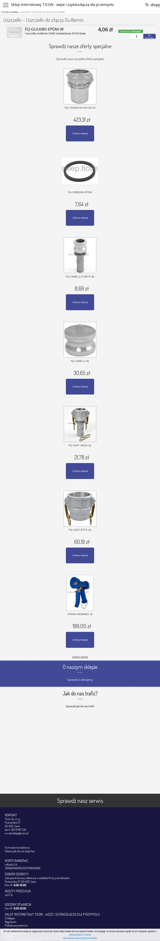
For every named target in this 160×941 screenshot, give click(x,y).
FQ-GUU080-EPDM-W (44, 29)
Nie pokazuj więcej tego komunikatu (80, 938)
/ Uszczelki (24, 12)
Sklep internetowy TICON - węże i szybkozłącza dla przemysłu (62, 4)
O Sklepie (10, 918)
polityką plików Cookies (80, 934)
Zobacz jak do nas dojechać (20, 851)
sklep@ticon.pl (20, 833)
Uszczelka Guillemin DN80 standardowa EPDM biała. (55, 33)
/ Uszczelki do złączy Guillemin (47, 12)
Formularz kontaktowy (17, 847)
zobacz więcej (80, 657)
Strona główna (9, 12)
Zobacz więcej (80, 133)
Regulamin (10, 922)
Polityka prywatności (16, 925)
